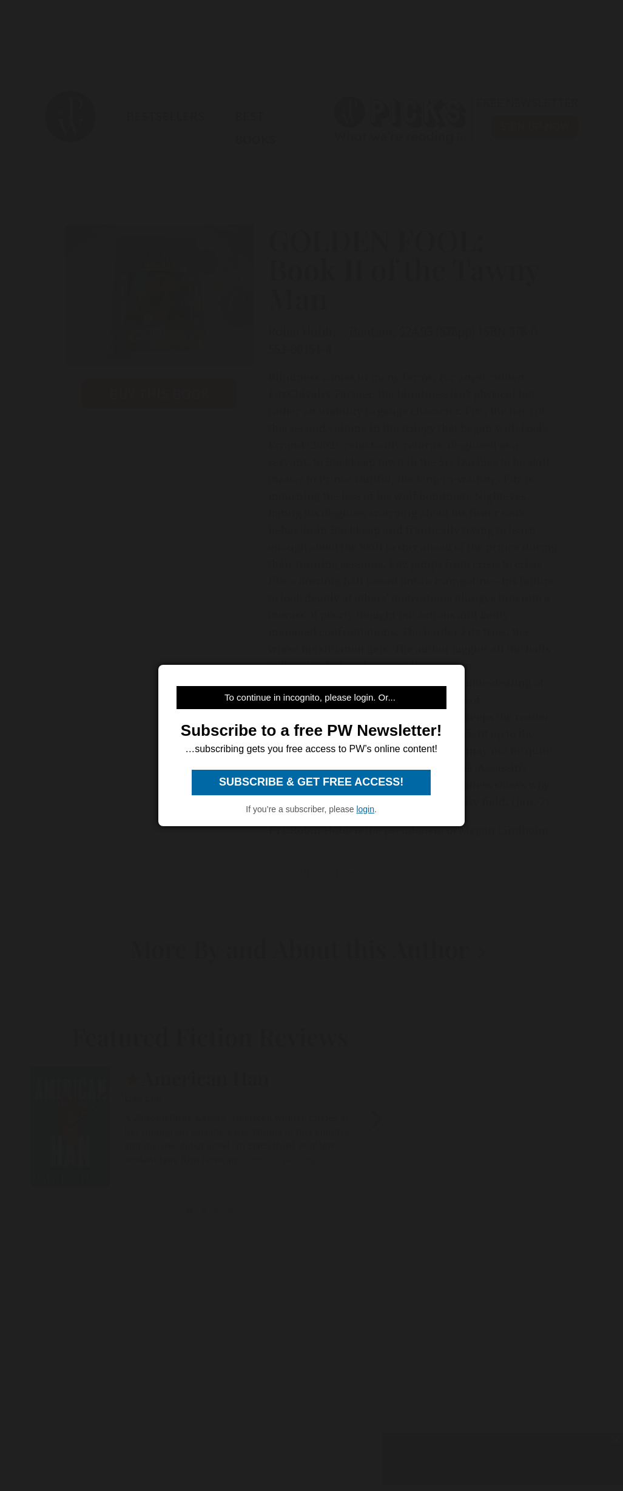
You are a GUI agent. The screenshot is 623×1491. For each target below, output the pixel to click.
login (365, 809)
